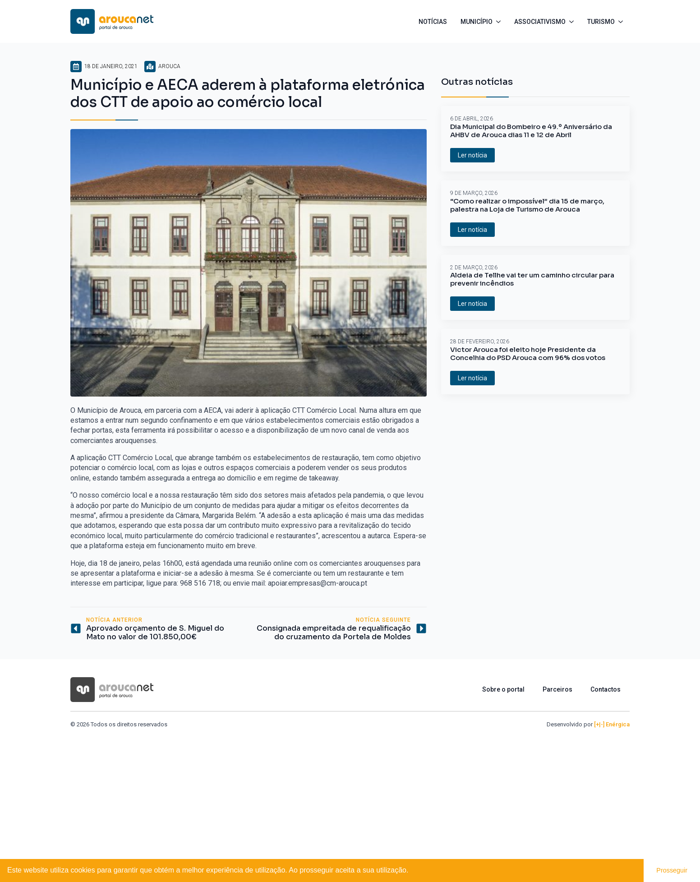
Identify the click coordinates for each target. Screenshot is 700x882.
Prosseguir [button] (671, 870)
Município (477, 21)
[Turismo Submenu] (622, 21)
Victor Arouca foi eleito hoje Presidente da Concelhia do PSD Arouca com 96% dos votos (527, 354)
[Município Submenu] (500, 21)
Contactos (605, 689)
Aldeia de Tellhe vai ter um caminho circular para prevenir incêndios (532, 279)
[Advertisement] (350, 796)
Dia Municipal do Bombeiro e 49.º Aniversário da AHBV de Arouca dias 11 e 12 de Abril (531, 131)
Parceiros (557, 689)
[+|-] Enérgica (612, 724)
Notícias (433, 21)
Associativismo (540, 21)
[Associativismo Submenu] (573, 21)
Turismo (601, 21)
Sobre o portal (503, 689)
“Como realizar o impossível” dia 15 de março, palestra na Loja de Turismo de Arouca (527, 205)
